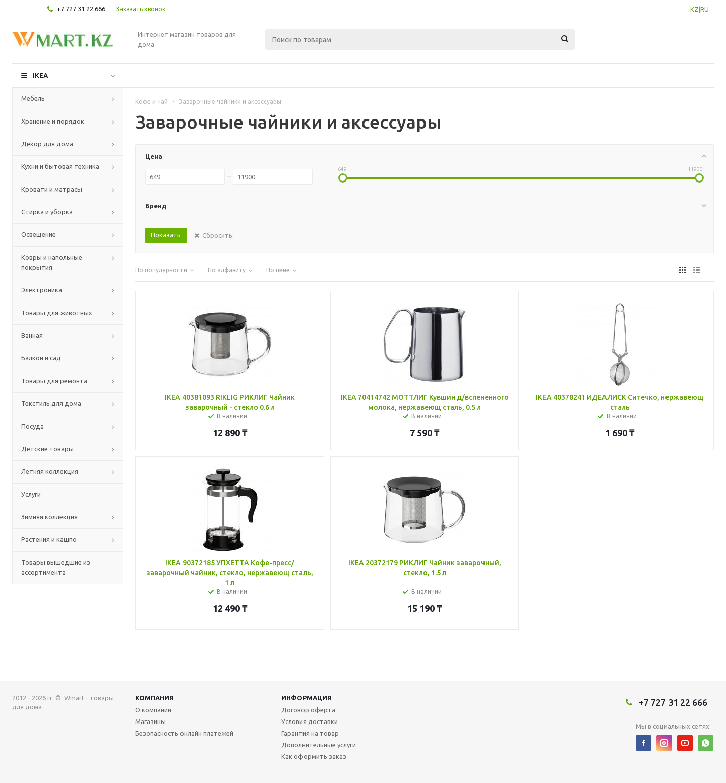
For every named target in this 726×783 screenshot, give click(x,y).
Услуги (31, 494)
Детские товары (47, 448)
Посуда (32, 426)
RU (704, 9)
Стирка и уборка (47, 211)
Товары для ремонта (54, 380)
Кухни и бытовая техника (60, 166)
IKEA (40, 75)
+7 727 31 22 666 (80, 8)
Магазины (150, 721)
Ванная (32, 335)
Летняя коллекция (49, 471)
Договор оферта (308, 709)
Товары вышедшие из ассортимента (55, 567)
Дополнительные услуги (318, 744)
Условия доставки (309, 721)
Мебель (33, 98)
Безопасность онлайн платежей (184, 733)
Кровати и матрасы (51, 189)
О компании (153, 709)
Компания (154, 697)
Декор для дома (47, 143)
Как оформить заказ (313, 756)
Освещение (38, 234)
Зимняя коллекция (49, 516)
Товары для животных (56, 312)
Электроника (41, 289)
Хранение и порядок (52, 121)
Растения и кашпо (49, 539)
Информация (306, 697)
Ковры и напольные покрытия (51, 262)
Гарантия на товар (310, 733)
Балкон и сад (41, 358)
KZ (694, 9)
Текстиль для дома (51, 403)
